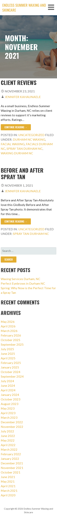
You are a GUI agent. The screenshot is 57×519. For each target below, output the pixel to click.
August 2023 (9, 404)
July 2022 (7, 431)
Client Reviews (18, 82)
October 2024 (10, 372)
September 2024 (12, 376)
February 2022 (11, 454)
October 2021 (10, 472)
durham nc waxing (29, 139)
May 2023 (8, 408)
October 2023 (10, 399)
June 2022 (8, 436)
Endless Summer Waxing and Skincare (24, 7)
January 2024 (10, 394)
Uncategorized (31, 135)
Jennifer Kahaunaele (23, 97)
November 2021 (12, 468)
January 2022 (10, 458)
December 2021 (12, 463)
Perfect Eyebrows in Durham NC (23, 283)
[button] (52, 7)
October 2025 (10, 340)
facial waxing (13, 144)
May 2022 (8, 440)
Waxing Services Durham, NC (20, 279)
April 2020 (8, 495)
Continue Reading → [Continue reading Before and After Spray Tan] (15, 221)
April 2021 (8, 486)
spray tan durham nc (25, 148)
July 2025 (7, 349)
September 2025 (12, 344)
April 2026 (8, 326)
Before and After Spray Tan (22, 173)
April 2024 (8, 390)
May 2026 (8, 321)
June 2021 (8, 477)
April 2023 (8, 413)
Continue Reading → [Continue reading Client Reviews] (15, 127)
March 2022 (9, 449)
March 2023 (9, 417)
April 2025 (8, 358)
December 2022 (12, 422)
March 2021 (9, 490)
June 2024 (8, 385)
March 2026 (9, 331)
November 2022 (12, 426)
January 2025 (10, 367)
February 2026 (11, 335)
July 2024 (7, 381)
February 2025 (11, 363)
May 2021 (8, 481)
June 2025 (8, 353)
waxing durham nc (17, 153)
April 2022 (8, 445)
